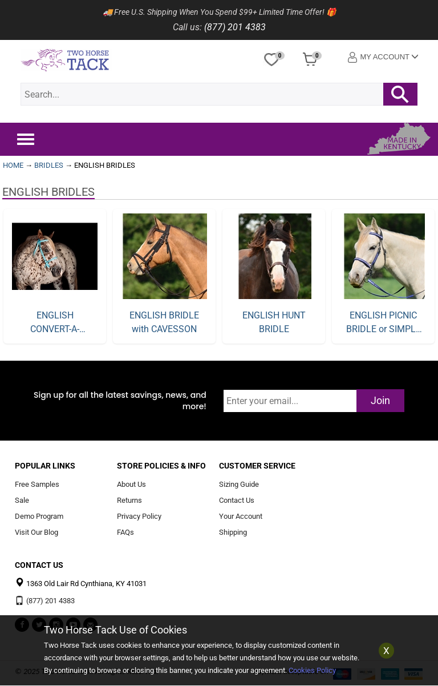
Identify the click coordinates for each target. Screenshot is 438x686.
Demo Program (39, 516)
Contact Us (236, 501)
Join (380, 400)
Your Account (240, 516)
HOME (13, 165)
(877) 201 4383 (235, 27)
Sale (22, 501)
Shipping (233, 532)
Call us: (187, 27)
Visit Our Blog (36, 532)
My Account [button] (383, 57)
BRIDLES (48, 165)
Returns (129, 501)
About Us (131, 485)
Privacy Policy (139, 516)
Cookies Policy (312, 670)
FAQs (125, 532)
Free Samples (37, 485)
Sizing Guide (239, 485)
